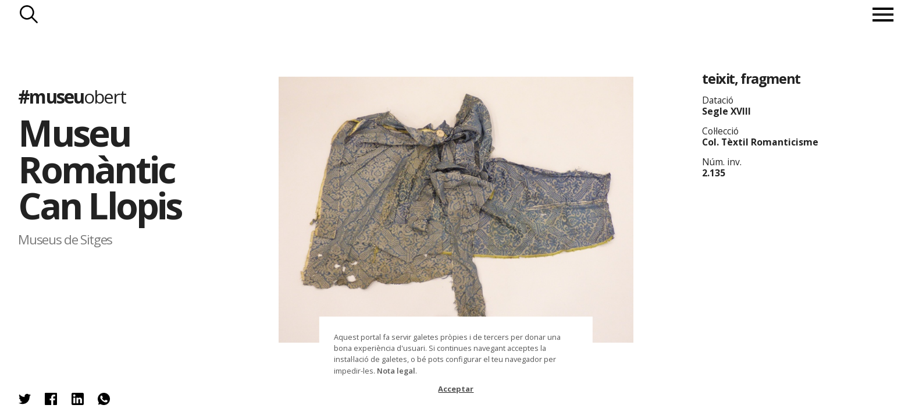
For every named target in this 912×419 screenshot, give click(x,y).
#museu (71, 96)
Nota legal (396, 370)
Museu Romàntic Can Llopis (99, 169)
